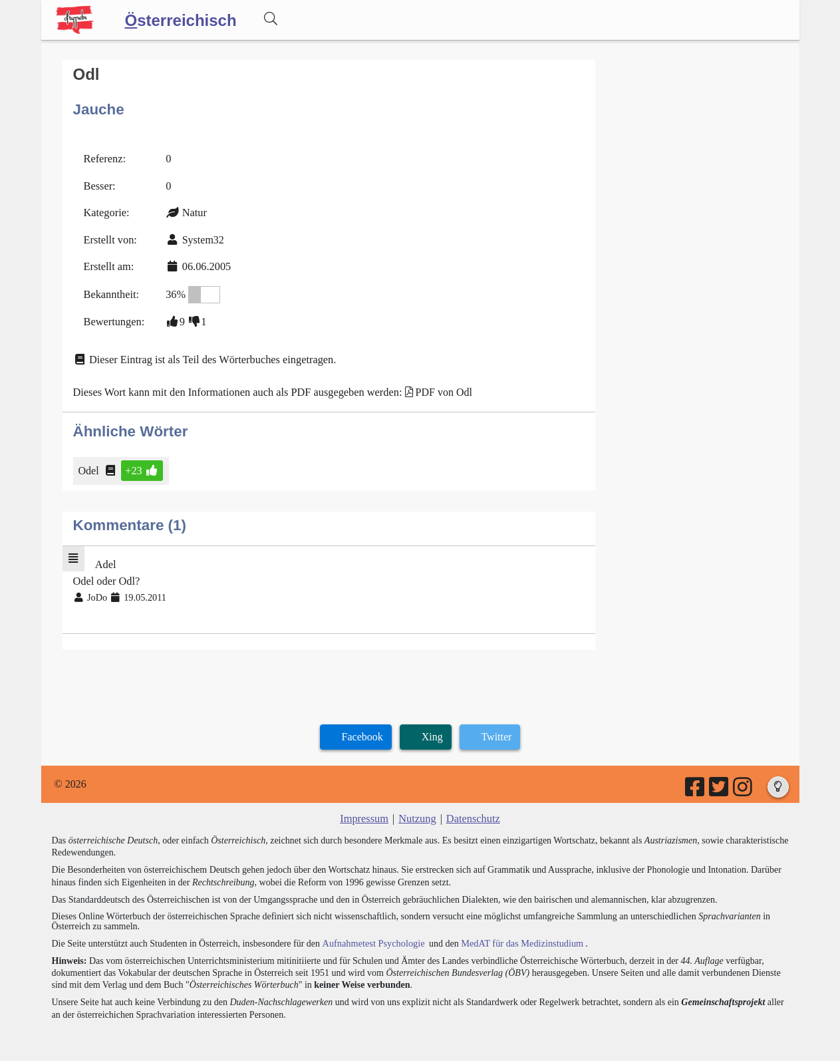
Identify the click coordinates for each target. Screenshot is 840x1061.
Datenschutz (472, 811)
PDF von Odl (436, 387)
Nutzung (417, 811)
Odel (89, 465)
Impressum (365, 811)
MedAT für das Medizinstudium (518, 936)
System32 (201, 237)
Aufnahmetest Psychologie (372, 936)
